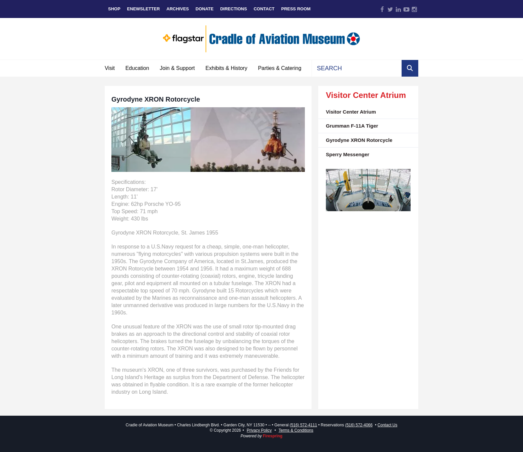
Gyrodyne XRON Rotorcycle (359, 140)
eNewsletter (143, 8)
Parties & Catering (279, 68)
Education (137, 68)
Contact (264, 8)
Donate (204, 8)
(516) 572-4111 (303, 425)
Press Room (296, 8)
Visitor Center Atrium (351, 112)
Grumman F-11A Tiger (352, 126)
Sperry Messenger (347, 154)
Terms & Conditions (296, 430)
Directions (233, 8)
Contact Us (387, 425)
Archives (177, 8)
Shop (114, 8)
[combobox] (357, 68)
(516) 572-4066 (359, 425)
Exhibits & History (226, 68)
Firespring (273, 436)
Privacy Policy (259, 430)
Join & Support (177, 68)
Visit (110, 68)
